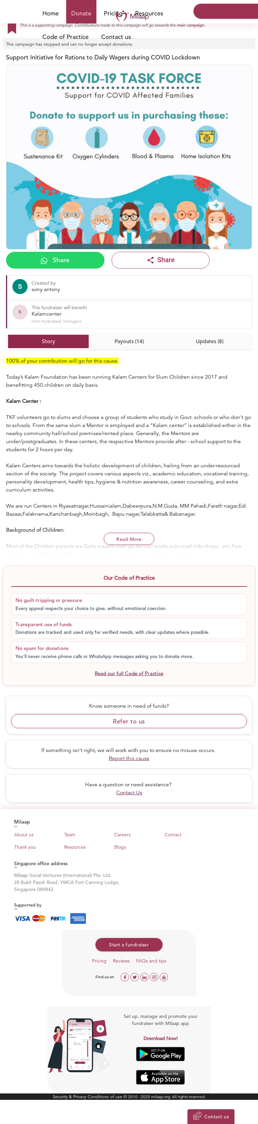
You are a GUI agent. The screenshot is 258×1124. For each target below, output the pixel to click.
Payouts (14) (129, 341)
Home (50, 13)
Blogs (120, 847)
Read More (129, 539)
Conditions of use (106, 1096)
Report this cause (129, 758)
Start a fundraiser (129, 945)
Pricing (99, 961)
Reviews (121, 961)
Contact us (116, 37)
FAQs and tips (151, 961)
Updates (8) (209, 341)
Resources (149, 13)
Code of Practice (65, 37)
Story (48, 341)
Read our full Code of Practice (129, 673)
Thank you (25, 847)
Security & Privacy (70, 1096)
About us (24, 835)
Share (55, 260)
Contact (173, 835)
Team (69, 835)
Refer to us (129, 721)
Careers (122, 835)
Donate (81, 13)
